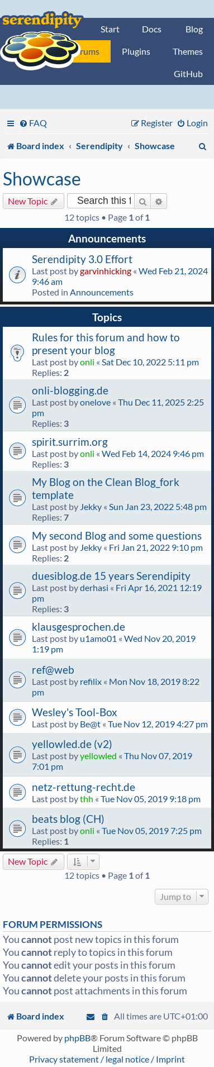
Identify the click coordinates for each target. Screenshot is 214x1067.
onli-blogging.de (70, 390)
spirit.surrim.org (70, 441)
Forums (84, 51)
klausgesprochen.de (78, 626)
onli (87, 361)
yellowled (98, 755)
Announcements (102, 292)
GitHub (188, 73)
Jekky (91, 506)
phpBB (77, 1037)
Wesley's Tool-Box (74, 712)
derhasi (94, 587)
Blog (194, 28)
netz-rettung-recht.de (83, 786)
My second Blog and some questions (117, 535)
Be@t (90, 723)
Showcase (42, 178)
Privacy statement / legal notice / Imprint (107, 1059)
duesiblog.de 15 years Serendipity (111, 575)
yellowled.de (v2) (72, 743)
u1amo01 (98, 638)
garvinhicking (105, 270)
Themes (188, 51)
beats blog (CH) (68, 818)
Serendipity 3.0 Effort (82, 259)
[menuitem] (33, 122)
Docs (151, 28)
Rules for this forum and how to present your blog (106, 343)
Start (110, 28)
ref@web (53, 669)
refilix (91, 681)
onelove (95, 402)
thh (86, 798)
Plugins (136, 51)
